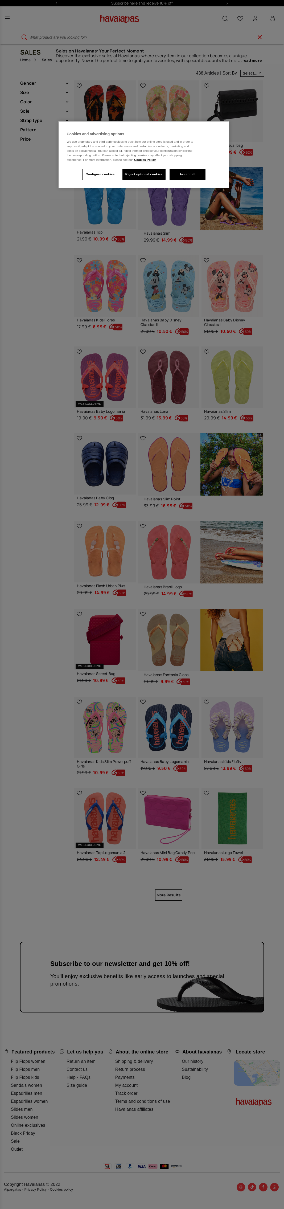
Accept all (187, 174)
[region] (144, 154)
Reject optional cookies (144, 174)
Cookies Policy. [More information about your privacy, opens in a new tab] (145, 159)
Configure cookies (100, 174)
